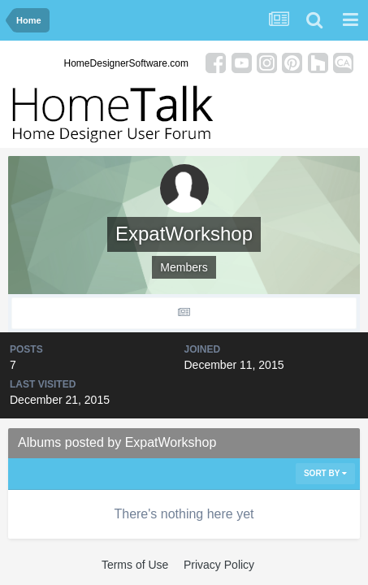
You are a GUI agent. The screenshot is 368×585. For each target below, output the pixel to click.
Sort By (325, 473)
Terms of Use (135, 564)
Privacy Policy (219, 564)
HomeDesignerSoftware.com (126, 63)
